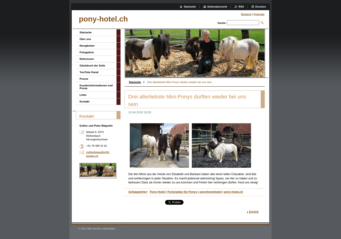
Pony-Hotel (157, 192)
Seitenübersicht (217, 6)
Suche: (221, 23)
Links (83, 94)
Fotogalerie (87, 52)
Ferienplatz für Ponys (182, 192)
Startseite (135, 82)
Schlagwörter (137, 192)
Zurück (254, 211)
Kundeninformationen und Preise (96, 87)
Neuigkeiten (87, 45)
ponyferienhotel (210, 192)
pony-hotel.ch (233, 192)
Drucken (260, 6)
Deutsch (246, 14)
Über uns (85, 39)
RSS (241, 6)
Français (259, 14)
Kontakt (85, 101)
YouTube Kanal (89, 72)
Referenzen (87, 59)
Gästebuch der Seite (92, 65)
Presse (84, 78)
